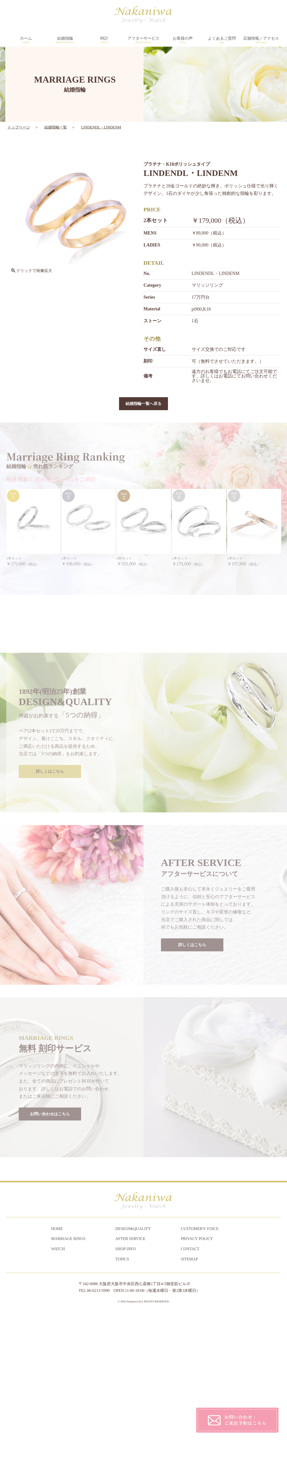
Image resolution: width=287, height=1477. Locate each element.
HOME (57, 1392)
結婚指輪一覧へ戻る (143, 403)
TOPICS (122, 1422)
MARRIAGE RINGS (68, 1402)
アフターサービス (143, 40)
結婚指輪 (65, 40)
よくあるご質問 (221, 40)
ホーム (25, 40)
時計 (104, 40)
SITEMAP (189, 1422)
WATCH (58, 1412)
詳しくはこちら (50, 922)
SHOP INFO (125, 1412)
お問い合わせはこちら (49, 1265)
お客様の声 (182, 40)
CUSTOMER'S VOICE (200, 1392)
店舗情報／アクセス (261, 40)
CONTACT (190, 1412)
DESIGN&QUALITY (133, 1392)
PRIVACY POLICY (197, 1402)
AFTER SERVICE (130, 1402)
